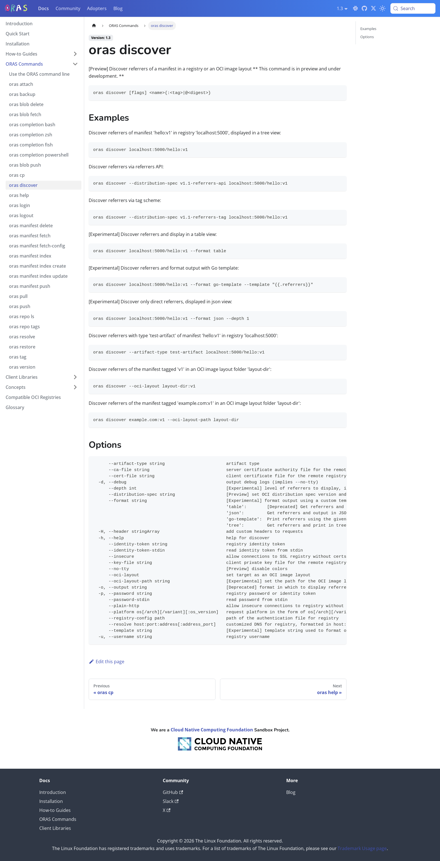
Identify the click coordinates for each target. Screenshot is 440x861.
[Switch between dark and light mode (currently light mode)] (382, 8)
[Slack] (355, 8)
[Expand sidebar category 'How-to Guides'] (75, 53)
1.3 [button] (340, 8)
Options (367, 36)
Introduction (52, 792)
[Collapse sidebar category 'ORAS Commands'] (75, 63)
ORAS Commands (57, 819)
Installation (51, 801)
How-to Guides (55, 810)
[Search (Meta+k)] (413, 8)
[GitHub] (364, 8)
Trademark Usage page (362, 848)
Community (68, 8)
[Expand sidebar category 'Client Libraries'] (75, 377)
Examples (368, 28)
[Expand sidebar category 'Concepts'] (75, 387)
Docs (43, 8)
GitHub (173, 792)
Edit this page (106, 661)
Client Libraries (55, 828)
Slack (170, 801)
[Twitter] (373, 8)
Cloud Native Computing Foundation (212, 730)
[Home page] (94, 25)
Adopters (97, 8)
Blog (118, 8)
